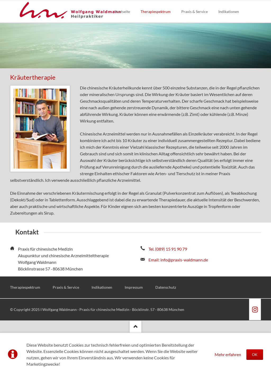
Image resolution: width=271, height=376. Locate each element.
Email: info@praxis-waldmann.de (178, 259)
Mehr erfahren (228, 354)
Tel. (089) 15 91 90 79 (167, 248)
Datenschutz (165, 287)
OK (255, 354)
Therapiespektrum (25, 287)
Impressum (134, 287)
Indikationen (102, 287)
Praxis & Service (66, 287)
